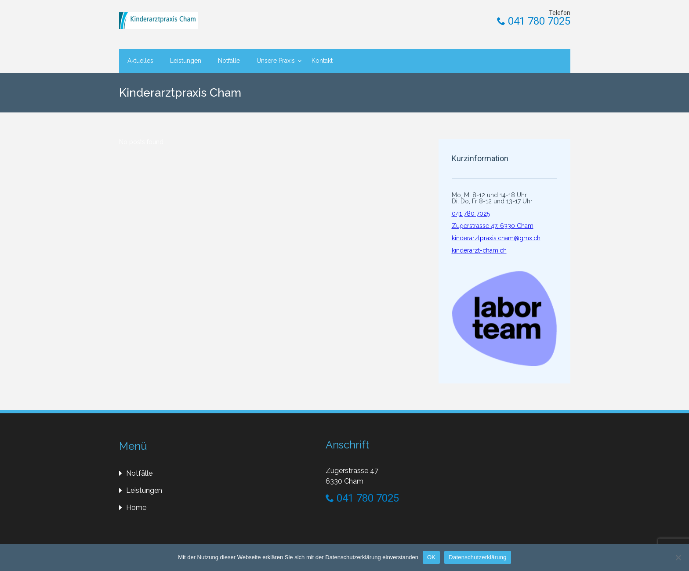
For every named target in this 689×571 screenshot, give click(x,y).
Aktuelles (140, 60)
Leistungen (185, 60)
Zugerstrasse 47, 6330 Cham (492, 225)
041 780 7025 (533, 21)
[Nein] (678, 557)
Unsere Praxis (276, 60)
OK (431, 557)
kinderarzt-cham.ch (479, 250)
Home (136, 507)
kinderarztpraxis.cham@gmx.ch (496, 238)
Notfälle (229, 60)
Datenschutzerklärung (477, 557)
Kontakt (322, 60)
